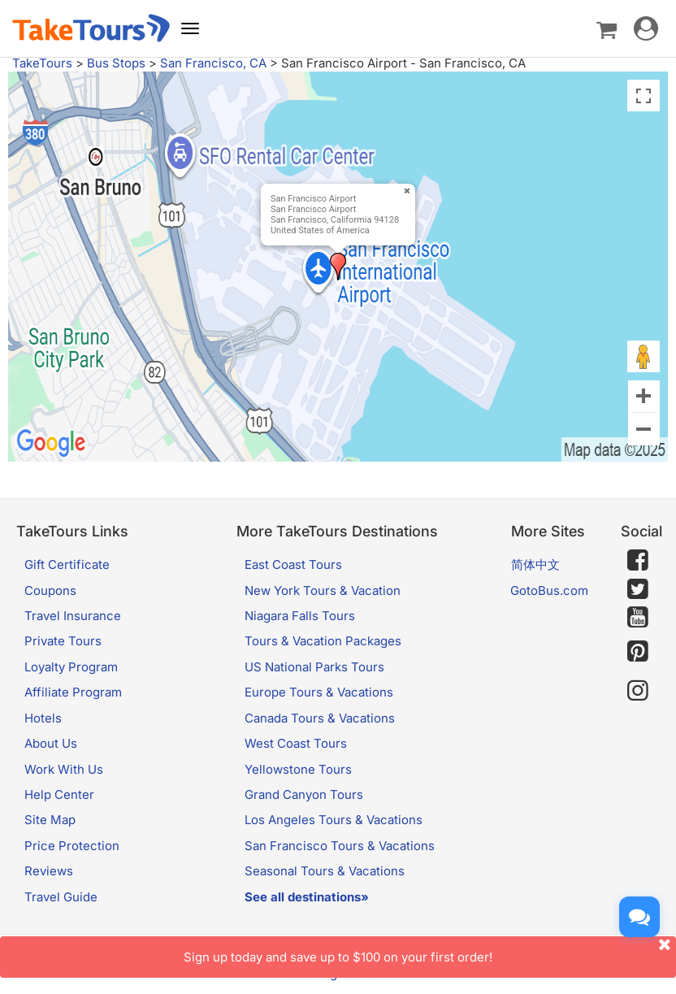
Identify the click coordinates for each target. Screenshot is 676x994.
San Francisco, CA (213, 63)
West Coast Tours (296, 743)
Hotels (43, 718)
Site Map (50, 819)
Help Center (59, 794)
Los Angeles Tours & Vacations (333, 819)
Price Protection (71, 845)
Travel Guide (61, 897)
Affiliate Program (73, 692)
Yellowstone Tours (298, 769)
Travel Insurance (72, 615)
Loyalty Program (71, 667)
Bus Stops (116, 63)
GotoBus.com (549, 590)
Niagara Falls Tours (300, 615)
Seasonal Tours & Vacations (325, 871)
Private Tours (63, 641)
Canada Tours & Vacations (320, 718)
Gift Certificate (67, 564)
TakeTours (42, 63)
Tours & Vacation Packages (323, 641)
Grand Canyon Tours (304, 794)
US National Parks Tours (314, 667)
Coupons (50, 590)
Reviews (48, 871)
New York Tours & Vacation (323, 590)
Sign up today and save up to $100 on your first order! (430, 950)
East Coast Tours (293, 564)
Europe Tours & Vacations (319, 692)
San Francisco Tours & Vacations (340, 845)
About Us (50, 743)
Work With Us (63, 769)
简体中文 (535, 564)
